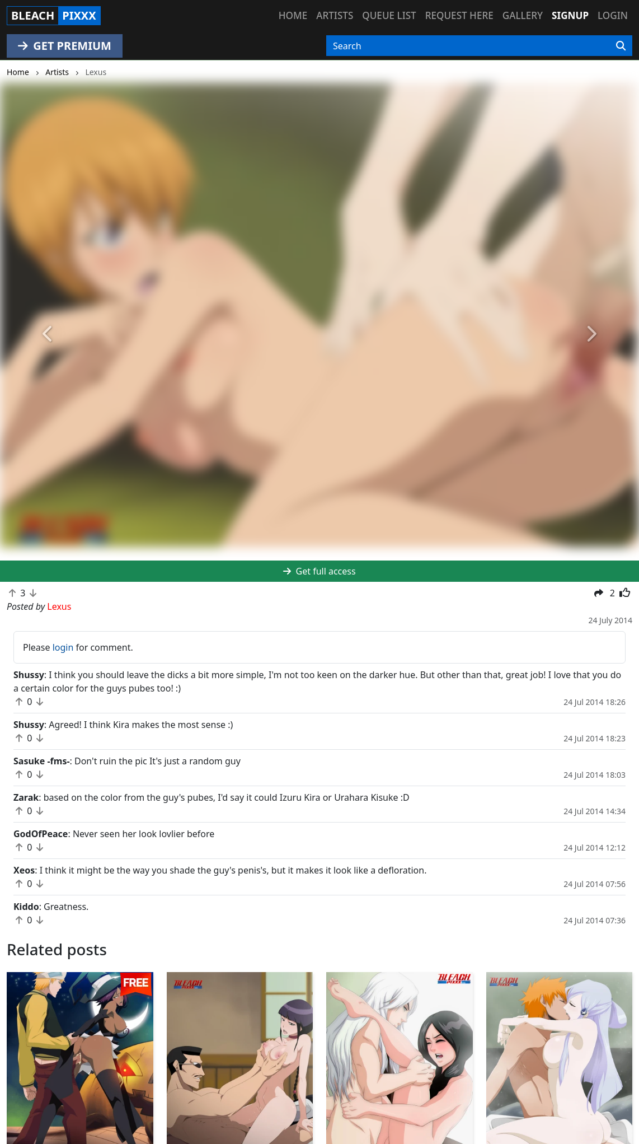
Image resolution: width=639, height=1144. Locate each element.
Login (613, 15)
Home (293, 15)
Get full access (319, 571)
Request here (459, 15)
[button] (48, 334)
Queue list (389, 15)
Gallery (522, 15)
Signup (570, 15)
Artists (334, 15)
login (63, 647)
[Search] (620, 46)
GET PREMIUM (64, 45)
